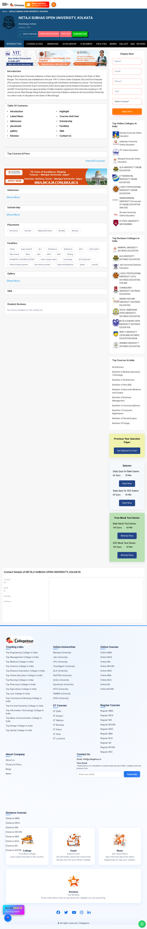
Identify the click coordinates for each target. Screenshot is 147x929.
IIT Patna (57, 728)
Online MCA (106, 656)
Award (113, 42)
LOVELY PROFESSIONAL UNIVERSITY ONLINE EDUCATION (130, 189)
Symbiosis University (63, 683)
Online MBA (106, 651)
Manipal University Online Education (129, 159)
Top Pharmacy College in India (21, 683)
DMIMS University (62, 692)
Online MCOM (107, 665)
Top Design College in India (19, 724)
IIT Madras (58, 719)
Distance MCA (13, 821)
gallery (13, 130)
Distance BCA (12, 840)
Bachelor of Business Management (121, 398)
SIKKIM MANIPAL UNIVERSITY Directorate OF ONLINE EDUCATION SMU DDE (130, 202)
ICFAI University (61, 697)
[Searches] (28, 4)
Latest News (16, 116)
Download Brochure (50, 34)
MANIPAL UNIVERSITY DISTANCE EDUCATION (128, 248)
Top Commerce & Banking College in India (24, 698)
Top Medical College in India (19, 660)
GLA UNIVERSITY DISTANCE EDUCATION (129, 256)
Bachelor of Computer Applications (122, 410)
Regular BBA (106, 732)
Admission (52, 42)
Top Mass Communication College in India (24, 718)
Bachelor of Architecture (123, 378)
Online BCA (106, 678)
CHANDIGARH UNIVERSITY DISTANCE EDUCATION (129, 289)
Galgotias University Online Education (128, 142)
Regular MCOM (107, 723)
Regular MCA (106, 714)
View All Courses (95, 160)
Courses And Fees (69, 116)
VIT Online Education (128, 149)
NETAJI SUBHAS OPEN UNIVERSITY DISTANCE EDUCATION (129, 322)
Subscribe (133, 773)
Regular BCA (106, 737)
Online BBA (105, 674)
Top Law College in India (18, 692)
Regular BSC (106, 750)
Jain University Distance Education (130, 265)
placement (15, 125)
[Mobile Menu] (5, 4)
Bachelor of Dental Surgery (124, 417)
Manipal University (62, 651)
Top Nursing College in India (19, 678)
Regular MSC (106, 728)
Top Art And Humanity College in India (24, 704)
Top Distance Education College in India (25, 669)
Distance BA (12, 844)
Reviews (141, 42)
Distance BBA (12, 835)
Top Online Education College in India (24, 674)
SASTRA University (62, 674)
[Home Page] (17, 4)
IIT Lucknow (59, 737)
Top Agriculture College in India (21, 687)
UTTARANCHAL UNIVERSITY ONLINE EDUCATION (128, 178)
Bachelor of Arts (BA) (122, 383)
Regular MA (106, 718)
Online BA (105, 683)
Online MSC (106, 669)
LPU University (60, 660)
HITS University (60, 687)
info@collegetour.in (92, 758)
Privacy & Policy (13, 763)
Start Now (127, 482)
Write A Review (28, 34)
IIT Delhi (57, 710)
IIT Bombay (58, 723)
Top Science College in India (20, 665)
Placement (87, 42)
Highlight (64, 111)
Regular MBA (106, 709)
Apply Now (70, 34)
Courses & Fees (34, 42)
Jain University (60, 656)
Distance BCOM (13, 849)
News (8, 772)
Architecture (118, 366)
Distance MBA (13, 817)
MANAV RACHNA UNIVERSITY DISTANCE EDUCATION (129, 300)
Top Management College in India (22, 656)
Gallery (123, 42)
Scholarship (69, 42)
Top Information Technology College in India (25, 710)
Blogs (8, 768)
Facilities (101, 42)
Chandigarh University (64, 665)
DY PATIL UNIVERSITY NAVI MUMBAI (129, 221)
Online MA (105, 660)
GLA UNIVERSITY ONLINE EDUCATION (130, 167)
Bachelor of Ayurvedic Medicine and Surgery (126, 390)
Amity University (61, 678)
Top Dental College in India (19, 729)
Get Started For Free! (127, 449)
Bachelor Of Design (121, 422)
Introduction (14, 42)
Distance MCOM (14, 831)
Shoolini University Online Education (127, 212)
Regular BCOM (107, 746)
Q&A (132, 42)
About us (10, 758)
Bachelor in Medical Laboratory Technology (126, 372)
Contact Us (65, 135)
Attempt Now (127, 534)
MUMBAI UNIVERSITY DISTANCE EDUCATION (129, 343)
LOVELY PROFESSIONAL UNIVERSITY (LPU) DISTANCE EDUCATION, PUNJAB (130, 277)
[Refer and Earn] (43, 4)
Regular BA (105, 741)
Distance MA (12, 826)
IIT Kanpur (58, 714)
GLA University (60, 669)
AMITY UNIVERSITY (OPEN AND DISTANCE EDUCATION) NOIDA (129, 334)
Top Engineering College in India (21, 651)
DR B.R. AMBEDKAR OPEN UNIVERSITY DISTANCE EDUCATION (129, 311)
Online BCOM (107, 687)
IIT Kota (57, 733)
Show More (13, 197)
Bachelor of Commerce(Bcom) (126, 404)
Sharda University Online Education (130, 133)
